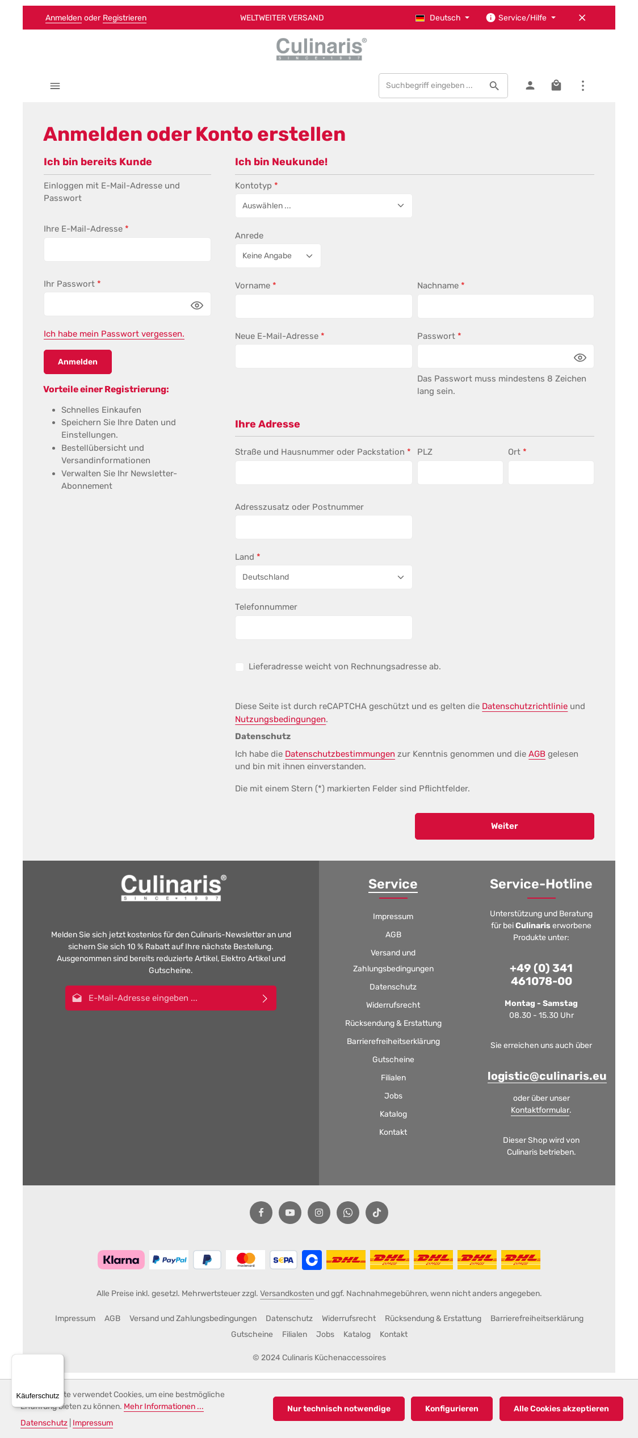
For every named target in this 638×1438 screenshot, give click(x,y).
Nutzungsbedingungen (280, 725)
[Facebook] (261, 1219)
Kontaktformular (540, 1116)
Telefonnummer (266, 613)
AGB (536, 759)
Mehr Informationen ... (164, 1406)
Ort (517, 458)
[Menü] (55, 91)
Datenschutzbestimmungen (340, 759)
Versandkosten (287, 1300)
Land (248, 563)
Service (393, 891)
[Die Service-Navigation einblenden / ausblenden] (520, 18)
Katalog (393, 1121)
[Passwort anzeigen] (197, 311)
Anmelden (63, 18)
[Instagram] (319, 1219)
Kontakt (393, 1139)
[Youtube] (290, 1219)
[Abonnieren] (265, 1004)
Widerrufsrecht (393, 1012)
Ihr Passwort (72, 290)
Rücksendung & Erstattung (393, 1030)
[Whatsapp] (348, 1219)
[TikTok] (377, 1219)
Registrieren (124, 18)
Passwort (439, 342)
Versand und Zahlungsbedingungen (393, 967)
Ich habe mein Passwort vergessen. (114, 340)
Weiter (504, 832)
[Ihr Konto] (529, 91)
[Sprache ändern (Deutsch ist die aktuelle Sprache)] (443, 18)
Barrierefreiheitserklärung (393, 1048)
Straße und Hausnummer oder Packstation (323, 458)
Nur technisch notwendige (344, 1409)
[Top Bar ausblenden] (582, 18)
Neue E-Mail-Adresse (280, 342)
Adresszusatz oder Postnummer (299, 513)
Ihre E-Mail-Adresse (86, 235)
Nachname (441, 292)
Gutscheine (393, 1066)
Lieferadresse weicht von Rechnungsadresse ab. (345, 673)
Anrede (249, 242)
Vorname (255, 292)
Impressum (393, 923)
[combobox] (429, 91)
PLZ (425, 458)
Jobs (393, 1103)
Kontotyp (256, 191)
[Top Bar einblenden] (582, 91)
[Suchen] (493, 91)
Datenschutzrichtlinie (525, 712)
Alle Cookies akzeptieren (562, 1409)
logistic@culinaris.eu (547, 1082)
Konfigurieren (455, 1409)
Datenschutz (393, 994)
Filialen (393, 1084)
